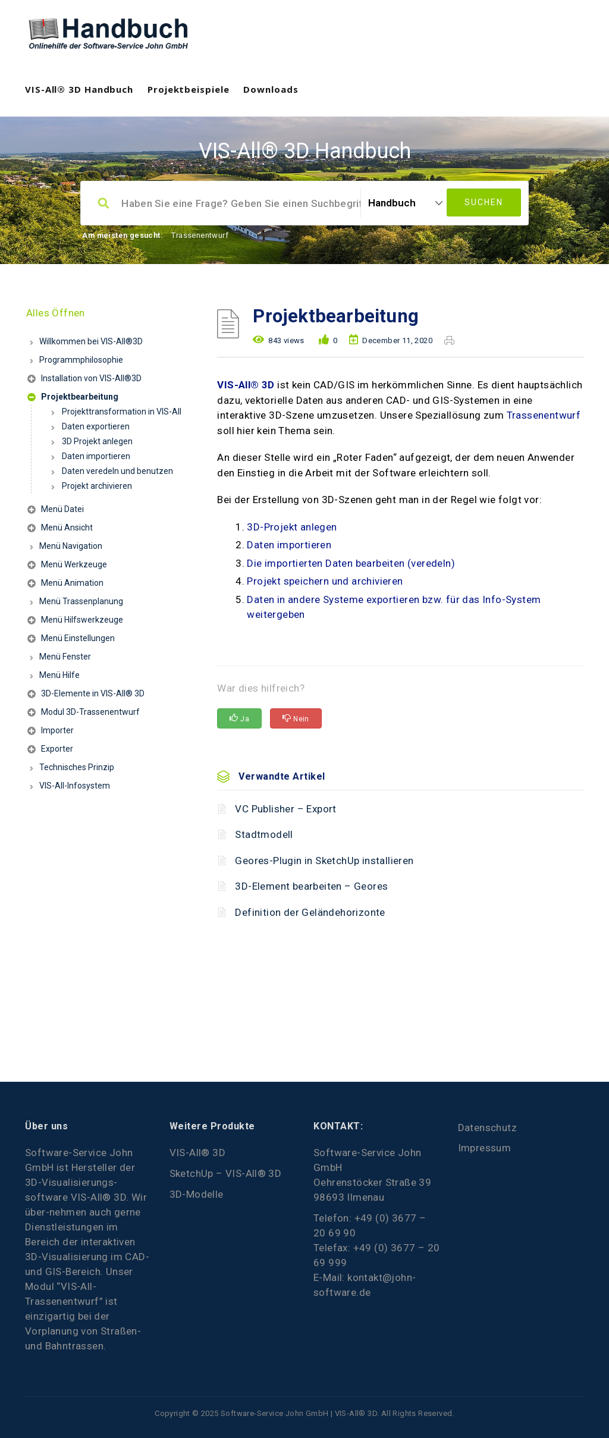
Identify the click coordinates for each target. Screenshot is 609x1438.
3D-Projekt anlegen (292, 527)
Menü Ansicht (60, 529)
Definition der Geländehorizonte (310, 912)
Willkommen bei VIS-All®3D (91, 341)
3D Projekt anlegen (97, 441)
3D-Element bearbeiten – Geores (311, 886)
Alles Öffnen (55, 313)
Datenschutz (487, 1128)
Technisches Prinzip (76, 767)
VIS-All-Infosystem (74, 785)
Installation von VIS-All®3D (84, 379)
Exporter (50, 750)
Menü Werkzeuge (67, 566)
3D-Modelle (196, 1194)
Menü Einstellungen (71, 639)
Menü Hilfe (59, 675)
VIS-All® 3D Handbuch (79, 89)
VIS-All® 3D (245, 385)
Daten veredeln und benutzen (117, 471)
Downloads (270, 89)
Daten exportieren (96, 426)
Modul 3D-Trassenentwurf (83, 713)
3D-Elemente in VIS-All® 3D (86, 695)
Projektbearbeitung (72, 398)
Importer (50, 732)
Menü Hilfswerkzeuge (75, 621)
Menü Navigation (70, 546)
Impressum (484, 1148)
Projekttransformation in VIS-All (121, 411)
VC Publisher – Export (285, 809)
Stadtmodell (264, 834)
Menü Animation (65, 584)
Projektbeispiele (188, 89)
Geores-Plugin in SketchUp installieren (324, 860)
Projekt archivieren (97, 486)
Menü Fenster (65, 656)
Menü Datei (55, 510)
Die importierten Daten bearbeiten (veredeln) (351, 563)
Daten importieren (96, 456)
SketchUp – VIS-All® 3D (225, 1173)
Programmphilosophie (81, 360)
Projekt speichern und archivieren (325, 581)
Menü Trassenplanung (81, 601)
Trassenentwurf (199, 235)
